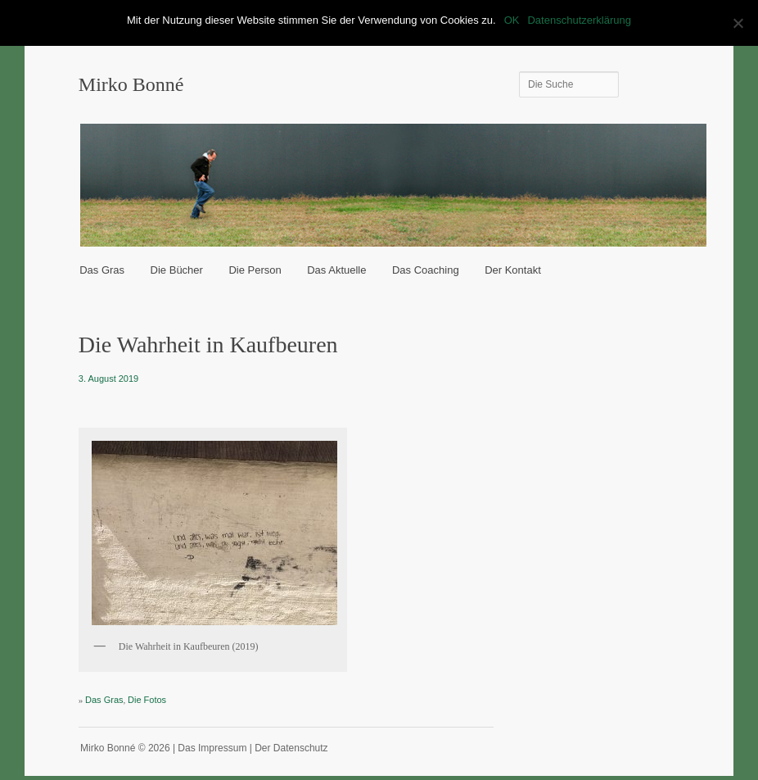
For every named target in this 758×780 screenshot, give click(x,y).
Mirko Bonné (131, 84)
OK (512, 20)
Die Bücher (177, 270)
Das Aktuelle (336, 270)
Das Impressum (212, 748)
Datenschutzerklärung (578, 20)
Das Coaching (425, 270)
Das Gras (101, 270)
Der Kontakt (513, 270)
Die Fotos (147, 700)
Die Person (254, 270)
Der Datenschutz (291, 748)
